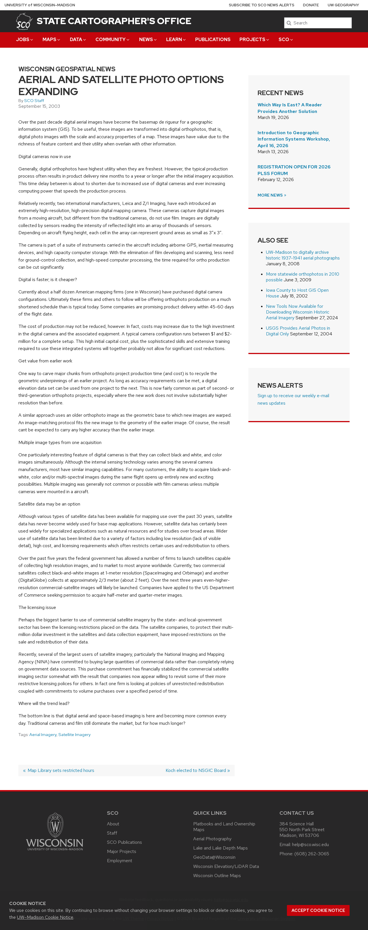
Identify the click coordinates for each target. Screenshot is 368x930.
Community (112, 39)
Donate (311, 5)
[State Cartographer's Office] (24, 21)
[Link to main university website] (54, 851)
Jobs (25, 39)
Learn (176, 39)
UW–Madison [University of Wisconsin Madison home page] (40, 5)
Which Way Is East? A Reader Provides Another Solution (290, 108)
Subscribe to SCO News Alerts (261, 5)
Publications (213, 39)
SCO (286, 39)
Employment (119, 861)
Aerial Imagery (42, 734)
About (113, 824)
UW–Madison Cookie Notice (45, 917)
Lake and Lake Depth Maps (220, 848)
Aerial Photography (212, 839)
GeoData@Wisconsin (214, 857)
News (148, 39)
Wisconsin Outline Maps (217, 876)
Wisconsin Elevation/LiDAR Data (226, 866)
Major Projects (121, 851)
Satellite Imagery (74, 734)
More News (272, 195)
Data (78, 39)
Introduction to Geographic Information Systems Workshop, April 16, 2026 (294, 139)
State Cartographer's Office (114, 21)
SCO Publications (124, 842)
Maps (52, 39)
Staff (112, 833)
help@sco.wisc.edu (310, 844)
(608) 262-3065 (311, 854)
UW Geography (343, 5)
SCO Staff (34, 100)
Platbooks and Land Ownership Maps (224, 827)
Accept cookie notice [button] (318, 910)
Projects (254, 39)
